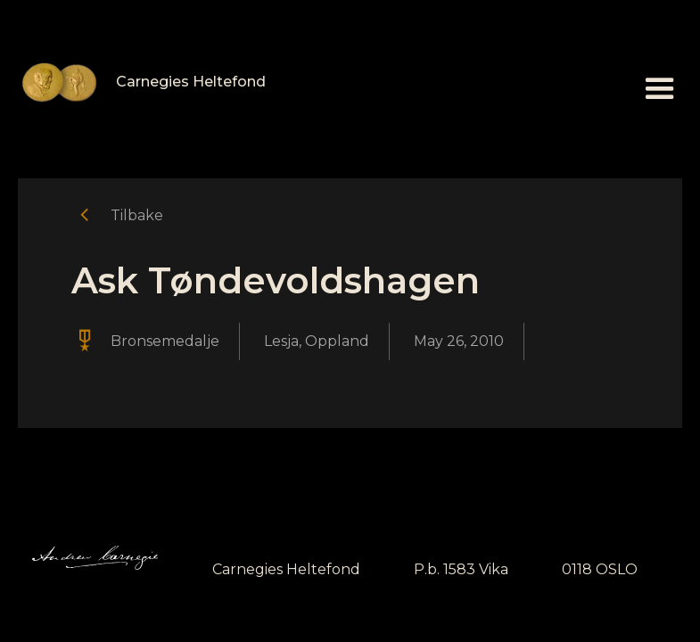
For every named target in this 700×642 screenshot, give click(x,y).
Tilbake (137, 215)
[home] (142, 82)
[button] (660, 89)
